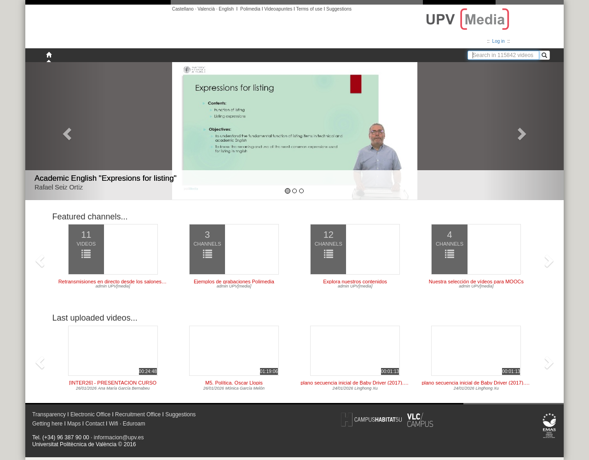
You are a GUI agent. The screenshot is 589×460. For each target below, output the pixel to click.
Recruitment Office (138, 414)
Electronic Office (90, 414)
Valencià (206, 9)
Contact (94, 423)
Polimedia (250, 9)
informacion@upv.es (119, 437)
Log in (498, 41)
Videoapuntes (278, 9)
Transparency (49, 414)
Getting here (47, 423)
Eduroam (134, 423)
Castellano (183, 9)
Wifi (113, 423)
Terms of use (309, 9)
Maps (74, 423)
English (226, 9)
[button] (65, 131)
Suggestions (339, 9)
